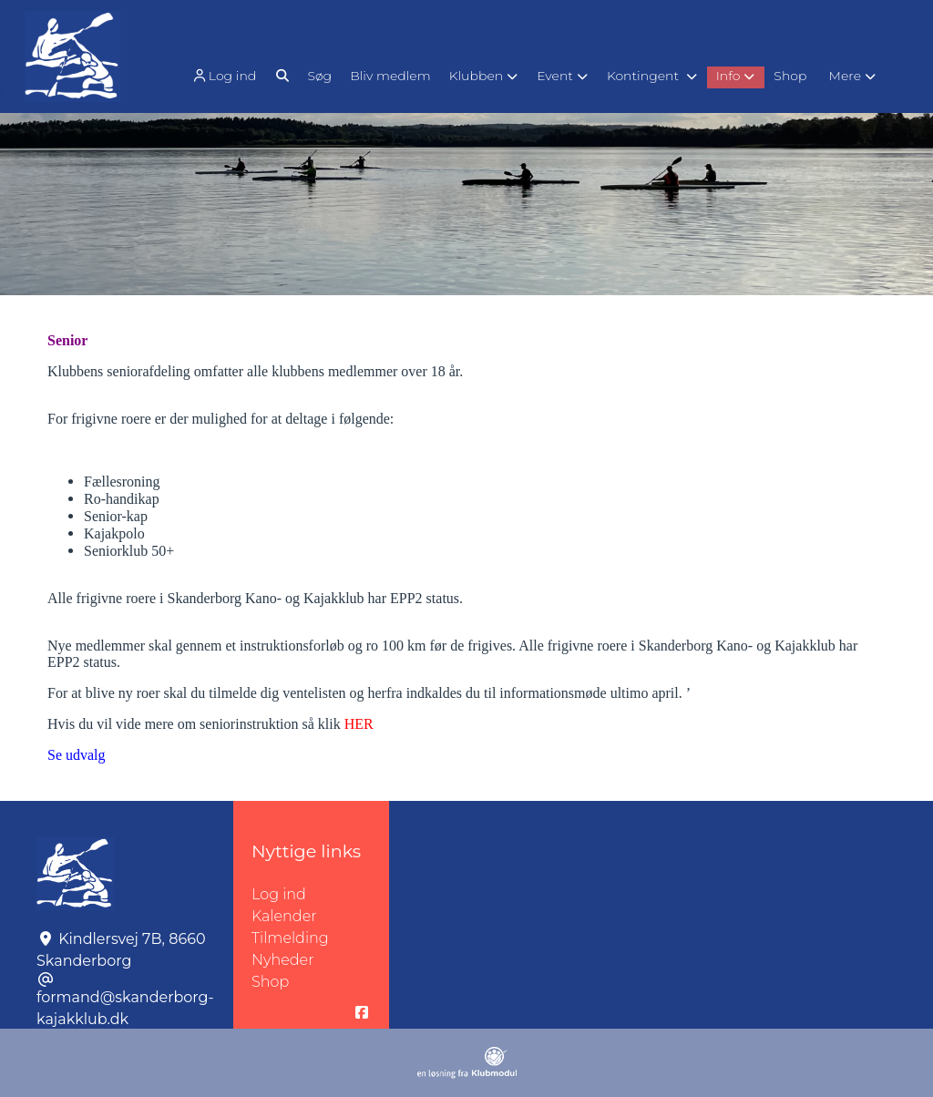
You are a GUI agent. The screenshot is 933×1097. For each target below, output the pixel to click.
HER (359, 724)
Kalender (284, 916)
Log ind (223, 76)
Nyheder (282, 960)
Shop (270, 981)
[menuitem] (225, 75)
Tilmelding (290, 938)
